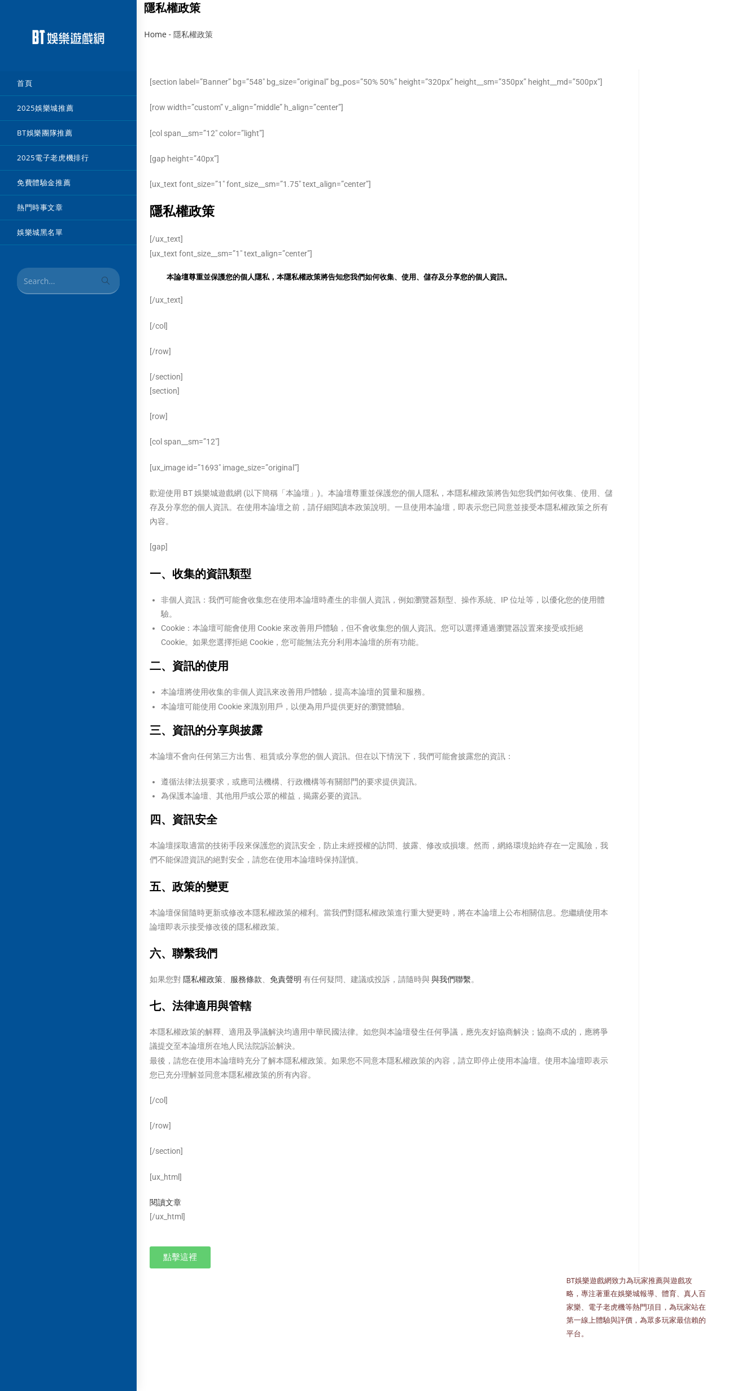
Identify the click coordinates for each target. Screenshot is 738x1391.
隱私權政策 (202, 979)
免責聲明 (286, 979)
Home (155, 34)
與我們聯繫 (451, 979)
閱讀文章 (165, 1202)
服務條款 (246, 979)
